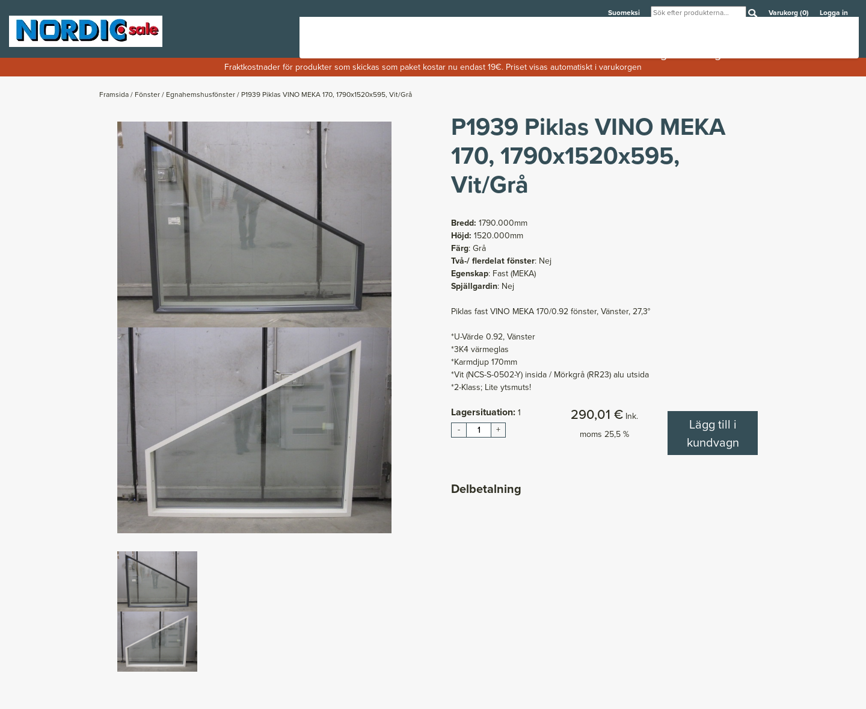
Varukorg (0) (790, 12)
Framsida (115, 94)
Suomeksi (625, 12)
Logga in (834, 12)
